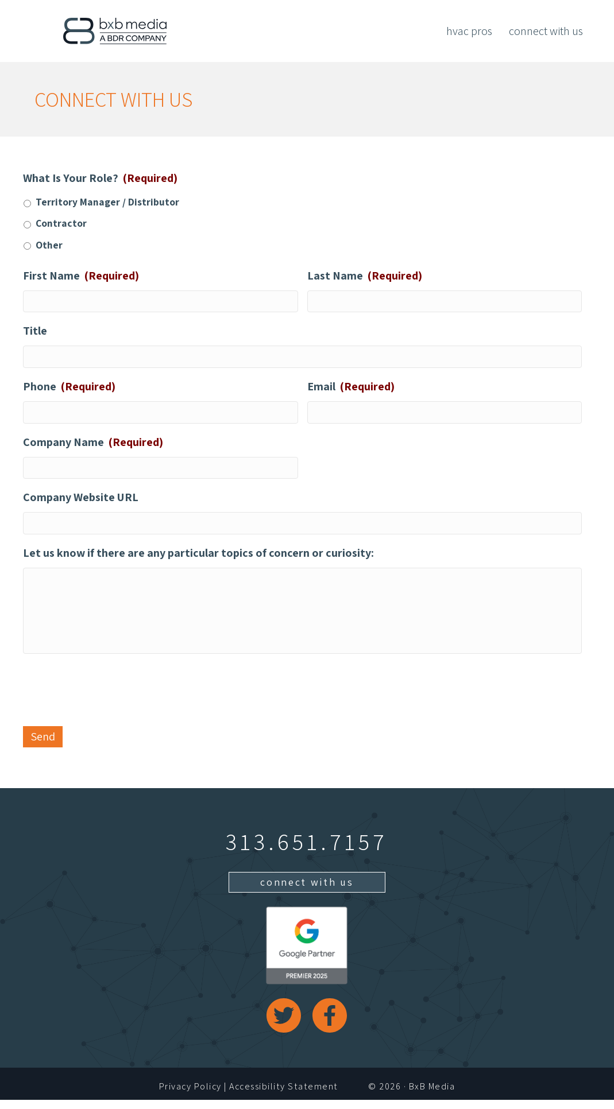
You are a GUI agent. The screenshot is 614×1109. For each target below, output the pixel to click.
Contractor (61, 223)
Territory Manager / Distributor (107, 201)
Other (49, 244)
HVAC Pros (469, 31)
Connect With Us (546, 31)
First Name (81, 275)
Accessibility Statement (283, 1095)
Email (351, 388)
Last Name (364, 275)
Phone (69, 388)
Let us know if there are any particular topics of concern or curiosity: (198, 558)
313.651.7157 (307, 851)
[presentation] (110, 696)
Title (35, 331)
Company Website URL (80, 501)
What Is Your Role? (100, 177)
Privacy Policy (190, 1095)
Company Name (93, 444)
